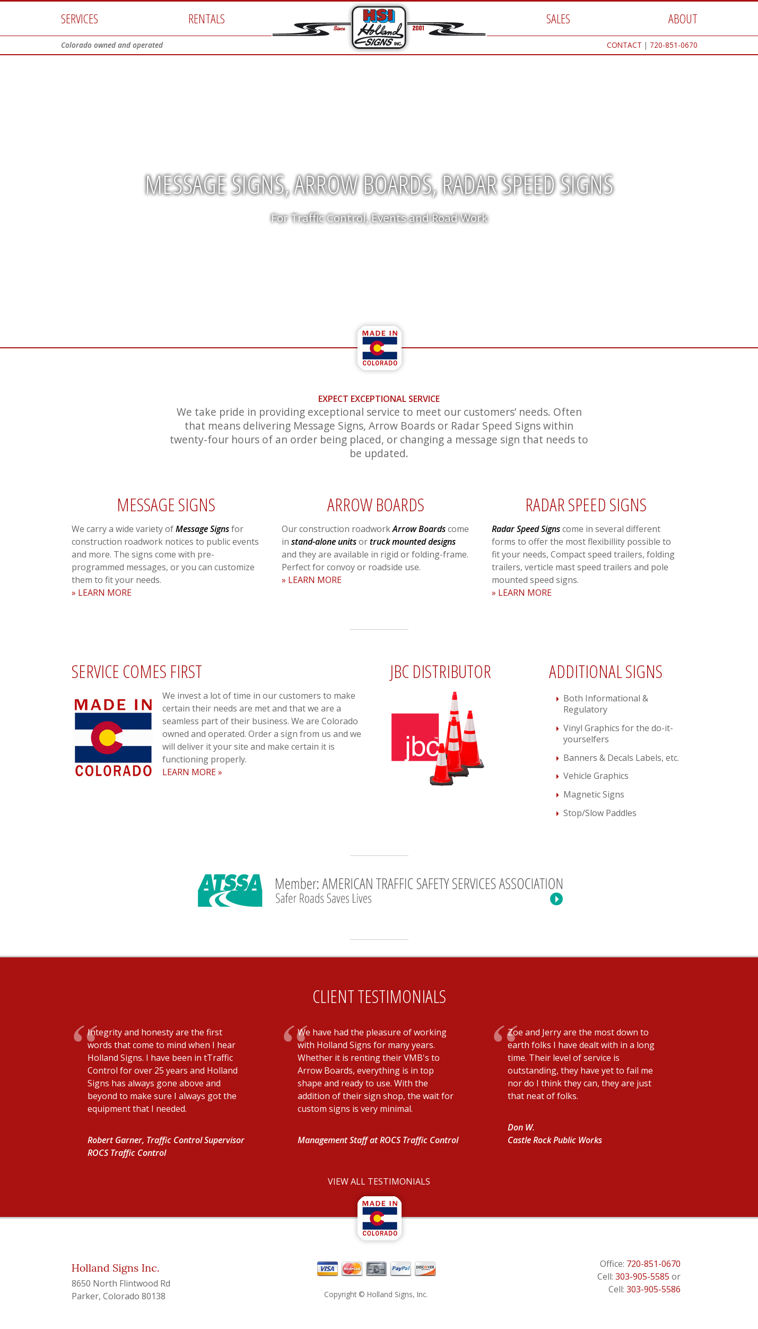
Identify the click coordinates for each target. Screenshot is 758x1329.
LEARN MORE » (192, 772)
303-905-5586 (653, 1289)
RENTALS (206, 18)
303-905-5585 (642, 1276)
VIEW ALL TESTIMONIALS (379, 1181)
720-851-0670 (674, 45)
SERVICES (79, 18)
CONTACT (624, 45)
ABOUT (683, 18)
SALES (558, 18)
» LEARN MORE (102, 592)
